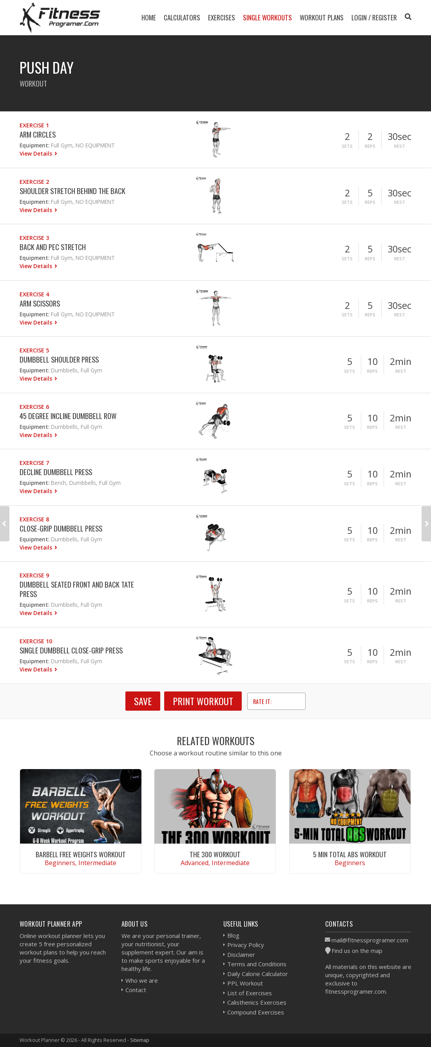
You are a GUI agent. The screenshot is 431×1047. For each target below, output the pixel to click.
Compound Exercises (255, 1012)
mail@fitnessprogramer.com (369, 940)
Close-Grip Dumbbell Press (61, 528)
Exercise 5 (34, 350)
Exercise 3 (34, 237)
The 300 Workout (215, 854)
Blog (233, 935)
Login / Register (374, 17)
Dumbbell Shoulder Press (59, 359)
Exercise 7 (34, 462)
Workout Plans (322, 17)
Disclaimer (241, 954)
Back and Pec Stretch (53, 246)
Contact (135, 990)
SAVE (143, 701)
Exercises (221, 17)
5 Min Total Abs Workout (350, 854)
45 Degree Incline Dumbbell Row (68, 415)
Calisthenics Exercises (256, 1002)
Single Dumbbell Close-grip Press (71, 650)
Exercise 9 (34, 575)
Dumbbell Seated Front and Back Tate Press (77, 589)
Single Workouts (267, 17)
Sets (347, 146)
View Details (37, 153)
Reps (370, 146)
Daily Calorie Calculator (257, 974)
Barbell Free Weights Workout (81, 854)
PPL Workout (245, 983)
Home (148, 17)
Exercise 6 (34, 406)
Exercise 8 (34, 519)
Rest (399, 146)
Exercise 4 (34, 294)
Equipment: (34, 145)
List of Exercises (249, 993)
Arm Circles (38, 134)
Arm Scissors (40, 303)
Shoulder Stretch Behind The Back (72, 190)
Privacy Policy (245, 945)
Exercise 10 (36, 641)
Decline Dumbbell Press (56, 471)
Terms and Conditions (256, 964)
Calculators (182, 17)
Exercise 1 (34, 125)
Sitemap (139, 1039)
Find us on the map (356, 950)
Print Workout (203, 701)
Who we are (141, 980)
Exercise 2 (34, 181)
